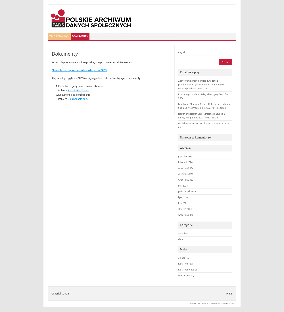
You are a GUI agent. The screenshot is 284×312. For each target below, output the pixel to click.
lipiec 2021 (183, 198)
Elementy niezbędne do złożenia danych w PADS (79, 71)
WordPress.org (186, 276)
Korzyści (177, 37)
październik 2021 (187, 192)
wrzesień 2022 (185, 180)
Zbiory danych (61, 37)
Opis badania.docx (78, 100)
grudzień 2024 (185, 157)
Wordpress (230, 304)
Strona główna (108, 37)
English (181, 53)
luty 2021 (183, 204)
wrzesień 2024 (185, 169)
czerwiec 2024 (185, 175)
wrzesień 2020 (185, 215)
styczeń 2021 (185, 210)
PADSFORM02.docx (78, 91)
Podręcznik (157, 37)
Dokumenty (84, 37)
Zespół (193, 37)
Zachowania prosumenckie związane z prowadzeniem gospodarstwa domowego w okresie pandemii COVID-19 (201, 85)
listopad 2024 (185, 163)
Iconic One (195, 304)
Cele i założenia (134, 37)
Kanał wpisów (185, 264)
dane (180, 240)
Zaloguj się (183, 258)
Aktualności (184, 234)
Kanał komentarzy (187, 270)
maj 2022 (183, 186)
